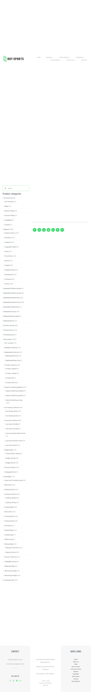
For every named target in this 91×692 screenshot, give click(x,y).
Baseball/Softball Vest (11, 307)
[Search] (5, 188)
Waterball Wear (10, 566)
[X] (39, 231)
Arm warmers (9, 201)
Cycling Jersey (11, 502)
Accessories (8, 198)
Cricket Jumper (11, 373)
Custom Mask (9, 215)
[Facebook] (34, 231)
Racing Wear (9, 544)
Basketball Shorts (12, 356)
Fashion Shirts (10, 233)
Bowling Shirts (10, 489)
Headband (8, 220)
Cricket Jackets (11, 369)
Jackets (7, 242)
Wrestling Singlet (11, 575)
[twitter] (13, 680)
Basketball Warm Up (13, 360)
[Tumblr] (57, 231)
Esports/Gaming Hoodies (15, 391)
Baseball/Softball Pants (12, 298)
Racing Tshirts (11, 552)
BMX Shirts (9, 485)
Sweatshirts (9, 274)
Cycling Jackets (11, 498)
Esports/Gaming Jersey (14, 400)
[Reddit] (44, 231)
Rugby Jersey (10, 458)
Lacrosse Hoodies (12, 424)
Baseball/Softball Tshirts (12, 302)
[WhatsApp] (53, 231)
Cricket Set (10, 378)
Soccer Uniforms (11, 557)
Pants (7, 251)
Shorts (7, 261)
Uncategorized (9, 580)
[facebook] (10, 680)
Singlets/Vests (10, 270)
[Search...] (16, 188)
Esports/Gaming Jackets (14, 395)
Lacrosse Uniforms (11, 420)
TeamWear (7, 477)
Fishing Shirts (10, 516)
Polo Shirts (9, 256)
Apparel (6, 229)
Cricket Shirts (11, 382)
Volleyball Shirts (10, 472)
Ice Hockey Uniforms (12, 407)
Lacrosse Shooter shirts (14, 441)
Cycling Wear (9, 507)
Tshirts (7, 284)
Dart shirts (8, 512)
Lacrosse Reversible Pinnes (16, 433)
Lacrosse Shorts (12, 445)
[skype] (17, 680)
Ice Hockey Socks (12, 416)
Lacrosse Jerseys (12, 429)
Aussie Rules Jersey (13, 453)
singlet (7, 265)
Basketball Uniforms (12, 352)
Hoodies (8, 237)
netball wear (9, 535)
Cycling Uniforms (11, 494)
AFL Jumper (9, 343)
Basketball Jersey (10, 311)
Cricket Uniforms (11, 365)
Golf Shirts (8, 525)
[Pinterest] (62, 231)
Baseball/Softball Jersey (12, 293)
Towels (7, 225)
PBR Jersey (9, 539)
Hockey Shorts (9, 330)
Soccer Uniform (10, 467)
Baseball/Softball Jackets (13, 288)
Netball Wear (9, 530)
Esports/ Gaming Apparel (13, 387)
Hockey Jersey (9, 325)
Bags (6, 206)
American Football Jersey (14, 480)
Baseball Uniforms (11, 347)
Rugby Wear (9, 450)
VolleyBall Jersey (11, 561)
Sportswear (8, 339)
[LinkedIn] (48, 231)
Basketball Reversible (11, 316)
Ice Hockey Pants (12, 411)
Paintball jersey (9, 335)
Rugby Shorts (10, 463)
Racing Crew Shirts (12, 548)
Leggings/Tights (11, 247)
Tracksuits (8, 279)
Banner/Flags (9, 211)
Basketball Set (9, 321)
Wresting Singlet (11, 571)
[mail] (20, 680)
